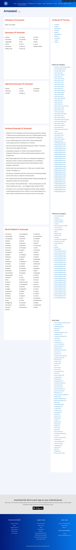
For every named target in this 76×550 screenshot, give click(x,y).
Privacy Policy (64, 525)
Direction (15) (57, 352)
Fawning (56, 42)
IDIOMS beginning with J (60, 160)
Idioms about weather (59, 139)
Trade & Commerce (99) (60, 437)
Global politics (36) (58, 381)
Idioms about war (58, 137)
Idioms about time (58, 133)
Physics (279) (57, 416)
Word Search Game (41, 539)
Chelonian (56, 30)
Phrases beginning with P (60, 280)
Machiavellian (57, 28)
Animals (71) (57, 328)
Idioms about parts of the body (61, 119)
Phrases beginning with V (60, 291)
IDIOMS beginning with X (60, 187)
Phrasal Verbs (41, 529)
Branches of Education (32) (60, 332)
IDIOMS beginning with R (60, 176)
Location (56, 223)
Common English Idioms (60, 69)
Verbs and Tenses (14, 523)
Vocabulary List (32, 3)
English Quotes (14, 529)
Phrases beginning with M (60, 274)
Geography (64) (58, 377)
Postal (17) (57, 420)
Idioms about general (59, 92)
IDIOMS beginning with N (60, 168)
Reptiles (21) (57, 425)
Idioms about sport (58, 127)
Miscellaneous (57, 249)
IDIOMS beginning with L (60, 164)
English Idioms (14, 531)
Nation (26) (57, 402)
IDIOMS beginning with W (60, 185)
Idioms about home (59, 96)
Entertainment (57, 235)
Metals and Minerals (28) (60, 398)
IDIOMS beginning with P (60, 172)
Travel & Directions (58, 220)
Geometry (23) (57, 379)
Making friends (57, 233)
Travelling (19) (57, 439)
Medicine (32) (57, 396)
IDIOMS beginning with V (60, 183)
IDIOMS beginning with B (60, 144)
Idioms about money (59, 108)
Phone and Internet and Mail (60, 225)
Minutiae (56, 36)
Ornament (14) (57, 410)
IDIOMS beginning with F (60, 152)
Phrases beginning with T (60, 288)
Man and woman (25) (59, 390)
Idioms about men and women (61, 106)
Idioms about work (58, 141)
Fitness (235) (57, 367)
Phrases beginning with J (60, 268)
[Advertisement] (26, 64)
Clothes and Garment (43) (60, 336)
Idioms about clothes (59, 78)
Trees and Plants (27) (59, 441)
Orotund (56, 40)
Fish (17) (56, 365)
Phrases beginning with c (60, 255)
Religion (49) (57, 423)
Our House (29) (58, 412)
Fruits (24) (56, 373)
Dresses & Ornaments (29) (60, 355)
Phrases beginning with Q (60, 282)
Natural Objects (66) (59, 404)
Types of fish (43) (58, 443)
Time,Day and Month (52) (60, 433)
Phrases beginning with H (60, 264)
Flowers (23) (57, 369)
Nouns (14, 525)
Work (55, 245)
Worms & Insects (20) (59, 453)
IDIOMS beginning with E (60, 150)
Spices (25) (57, 429)
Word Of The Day (22, 3)
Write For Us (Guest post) (64, 523)
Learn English (14, 533)
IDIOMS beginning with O (60, 170)
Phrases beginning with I (60, 266)
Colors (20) (57, 338)
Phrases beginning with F (60, 260)
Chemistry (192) (58, 334)
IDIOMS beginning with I (59, 158)
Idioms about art (58, 76)
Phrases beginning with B (60, 253)
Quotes (66, 3)
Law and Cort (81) (58, 387)
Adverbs (41, 531)
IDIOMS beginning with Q (60, 174)
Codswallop (57, 38)
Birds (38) (56, 330)
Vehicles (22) (57, 447)
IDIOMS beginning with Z (60, 191)
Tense (41, 527)
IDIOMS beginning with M (60, 166)
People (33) (57, 414)
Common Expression (59, 216)
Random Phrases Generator (41, 537)
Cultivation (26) (58, 348)
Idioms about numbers (59, 117)
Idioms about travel (58, 135)
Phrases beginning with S (60, 286)
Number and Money (58, 221)
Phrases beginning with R (60, 284)
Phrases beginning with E (60, 258)
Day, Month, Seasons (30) (60, 350)
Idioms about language (59, 98)
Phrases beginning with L (60, 272)
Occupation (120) (58, 406)
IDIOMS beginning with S (60, 178)
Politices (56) (57, 418)
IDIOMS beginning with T (60, 179)
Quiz (70, 3)
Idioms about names (59, 111)
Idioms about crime (59, 82)
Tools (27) (56, 435)
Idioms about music (59, 109)
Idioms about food (58, 88)
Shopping (56, 237)
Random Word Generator (40, 533)
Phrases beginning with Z (60, 297)
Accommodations (58, 229)
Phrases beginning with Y (60, 295)
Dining (55, 231)
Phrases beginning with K (60, 270)
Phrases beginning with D (60, 256)
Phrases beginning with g (60, 262)
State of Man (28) (58, 431)
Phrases (60, 3)
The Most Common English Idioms (62, 67)
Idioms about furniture (59, 90)
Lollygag (56, 26)
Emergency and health (59, 241)
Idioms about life (58, 102)
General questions (58, 243)
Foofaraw (56, 24)
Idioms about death (59, 84)
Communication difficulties (60, 239)
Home (15, 3)
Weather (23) (57, 451)
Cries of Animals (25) (59, 344)
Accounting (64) (58, 324)
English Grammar (14, 527)
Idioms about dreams (59, 86)
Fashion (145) (57, 361)
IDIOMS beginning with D (60, 148)
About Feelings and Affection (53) (62, 322)
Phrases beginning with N (60, 276)
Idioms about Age (58, 73)
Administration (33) (59, 326)
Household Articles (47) (59, 383)
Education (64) (57, 359)
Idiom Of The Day (41, 523)
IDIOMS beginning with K (60, 162)
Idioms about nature (59, 115)
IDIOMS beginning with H (60, 156)
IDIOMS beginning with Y (60, 189)
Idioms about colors (59, 80)
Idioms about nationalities (60, 113)
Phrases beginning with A (60, 251)
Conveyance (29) (58, 342)
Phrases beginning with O (60, 278)
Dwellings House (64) (59, 357)
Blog (44, 3)
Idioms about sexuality (59, 125)
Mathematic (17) (58, 392)
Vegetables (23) (58, 445)
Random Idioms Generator (41, 535)
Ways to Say (41, 525)
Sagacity (56, 32)
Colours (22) (57, 340)
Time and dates (58, 227)
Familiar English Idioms (59, 71)
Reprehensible (57, 34)
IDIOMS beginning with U (60, 181)
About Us (64, 527)
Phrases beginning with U (60, 290)
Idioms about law (58, 100)
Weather (56, 247)
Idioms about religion (59, 123)
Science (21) (57, 427)
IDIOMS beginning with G (60, 154)
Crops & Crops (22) (58, 346)
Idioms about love (58, 104)
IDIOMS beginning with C (60, 146)
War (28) (56, 449)
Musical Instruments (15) (60, 400)
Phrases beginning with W (60, 293)
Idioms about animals (59, 74)
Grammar (39, 3)
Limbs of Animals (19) (59, 388)
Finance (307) (57, 363)
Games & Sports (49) (59, 375)
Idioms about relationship (60, 121)
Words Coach (37, 546)
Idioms (55, 3)
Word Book (49, 3)
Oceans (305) (57, 408)
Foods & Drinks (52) (59, 371)
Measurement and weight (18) (61, 394)
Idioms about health (59, 94)
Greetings (56, 218)
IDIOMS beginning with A (60, 142)
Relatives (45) (57, 422)
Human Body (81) (58, 385)
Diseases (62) (57, 353)
